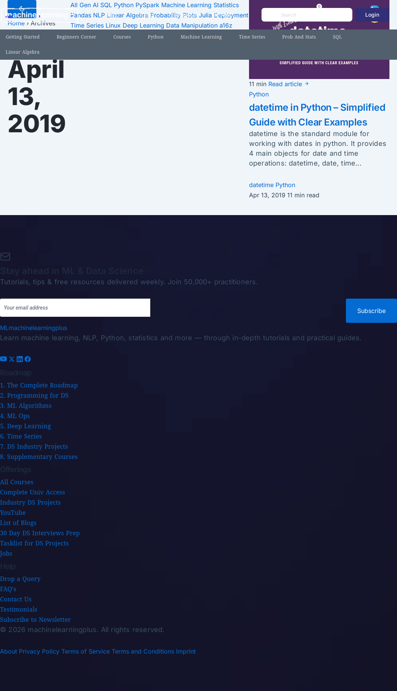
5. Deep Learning (25, 426)
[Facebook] (28, 360)
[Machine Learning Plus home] (33, 328)
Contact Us (15, 599)
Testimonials (183, 14)
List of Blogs (18, 523)
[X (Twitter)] (13, 360)
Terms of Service (85, 651)
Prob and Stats (299, 37)
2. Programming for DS (34, 395)
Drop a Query (20, 579)
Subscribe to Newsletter (35, 619)
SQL (337, 37)
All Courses (16, 482)
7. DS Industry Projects (34, 446)
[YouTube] (4, 360)
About (8, 651)
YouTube (13, 512)
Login (372, 14)
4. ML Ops (15, 416)
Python (156, 37)
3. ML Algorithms (25, 405)
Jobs (6, 553)
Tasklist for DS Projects (34, 543)
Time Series (252, 37)
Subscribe (371, 311)
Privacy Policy (39, 651)
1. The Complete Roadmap (39, 385)
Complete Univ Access (32, 492)
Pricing (145, 14)
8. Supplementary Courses (39, 456)
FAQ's (8, 589)
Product (223, 14)
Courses (122, 37)
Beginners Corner (77, 37)
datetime (262, 199)
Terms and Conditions (143, 651)
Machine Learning (201, 37)
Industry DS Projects (30, 502)
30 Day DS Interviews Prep (40, 533)
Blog (112, 14)
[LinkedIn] (21, 360)
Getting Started (23, 37)
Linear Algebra (22, 52)
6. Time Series (21, 436)
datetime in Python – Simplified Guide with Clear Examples (306, 121)
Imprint (186, 651)
